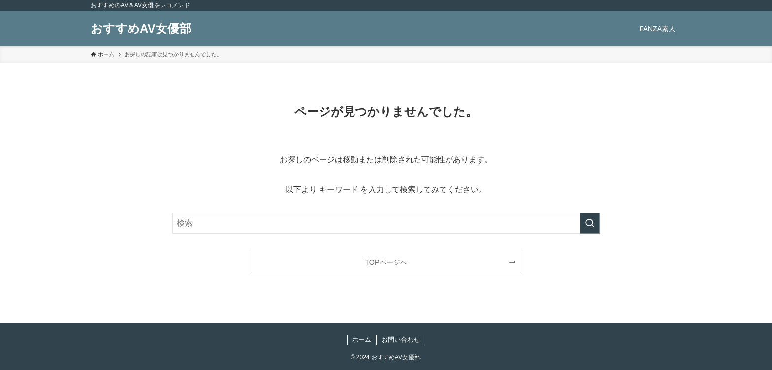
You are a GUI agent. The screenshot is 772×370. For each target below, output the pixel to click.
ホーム (361, 339)
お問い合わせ (401, 339)
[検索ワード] (386, 223)
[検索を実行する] (590, 223)
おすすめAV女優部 (141, 28)
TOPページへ (386, 262)
